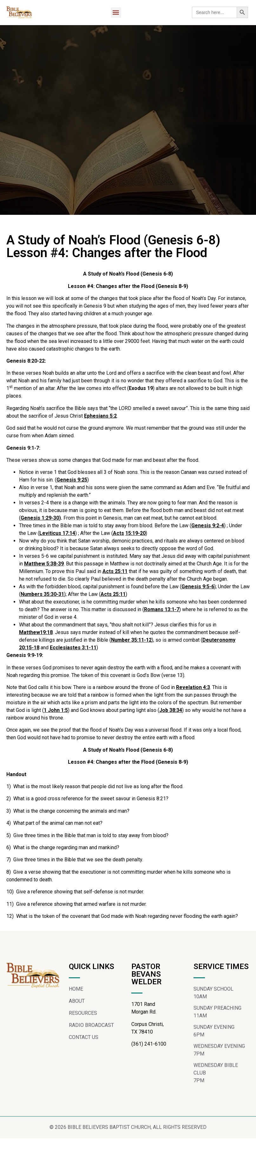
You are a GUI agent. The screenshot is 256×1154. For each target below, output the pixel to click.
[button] (116, 12)
